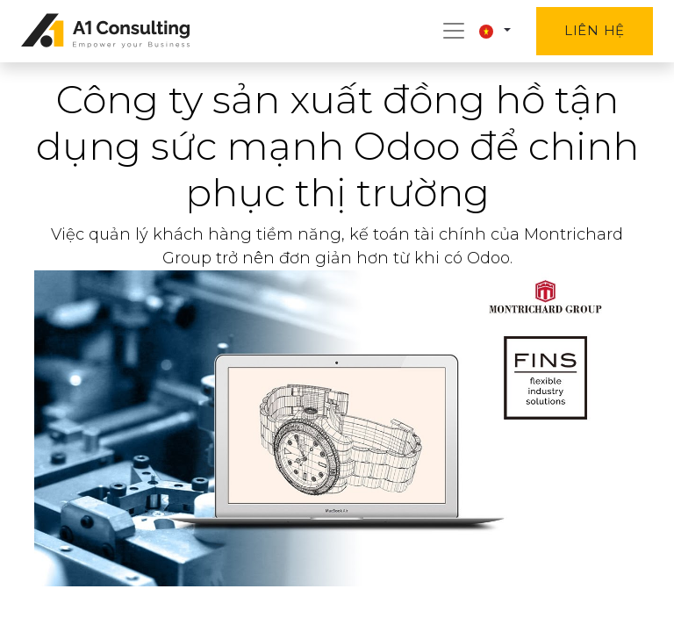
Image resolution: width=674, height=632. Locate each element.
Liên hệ (594, 30)
